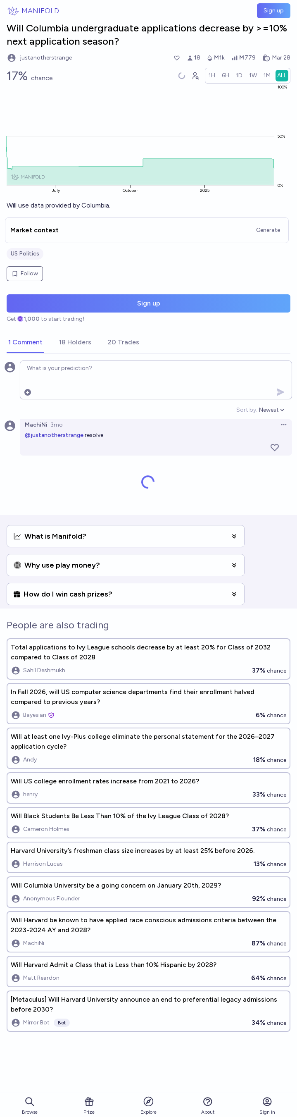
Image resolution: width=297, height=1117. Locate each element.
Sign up (274, 10)
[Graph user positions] (195, 75)
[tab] (25, 342)
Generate (268, 230)
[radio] (212, 75)
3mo (56, 424)
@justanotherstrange (54, 435)
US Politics (25, 253)
